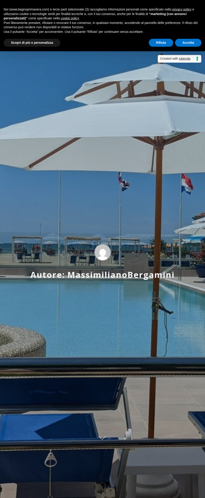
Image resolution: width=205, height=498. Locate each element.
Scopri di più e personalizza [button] (32, 42)
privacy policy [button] (182, 9)
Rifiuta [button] (161, 42)
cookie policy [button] (70, 18)
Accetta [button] (188, 42)
